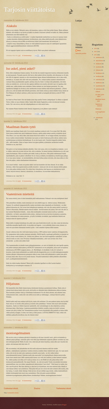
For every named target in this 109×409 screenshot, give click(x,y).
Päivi (79, 50)
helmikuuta (99, 89)
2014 (95, 48)
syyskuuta (99, 67)
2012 (95, 55)
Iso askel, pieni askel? (20, 68)
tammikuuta (99, 117)
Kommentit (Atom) (12, 393)
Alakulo (11, 26)
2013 (95, 51)
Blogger (64, 404)
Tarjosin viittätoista (29, 9)
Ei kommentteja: (27, 55)
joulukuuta (99, 57)
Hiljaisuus (13, 283)
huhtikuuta (99, 82)
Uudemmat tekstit (11, 388)
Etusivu (37, 388)
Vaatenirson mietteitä (20, 194)
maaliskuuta (99, 86)
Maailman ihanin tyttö (21, 127)
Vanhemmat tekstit (63, 388)
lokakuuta (99, 63)
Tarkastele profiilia (80, 53)
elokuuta (98, 70)
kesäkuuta (99, 76)
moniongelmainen (18, 333)
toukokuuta (99, 79)
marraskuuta (99, 60)
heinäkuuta (99, 73)
